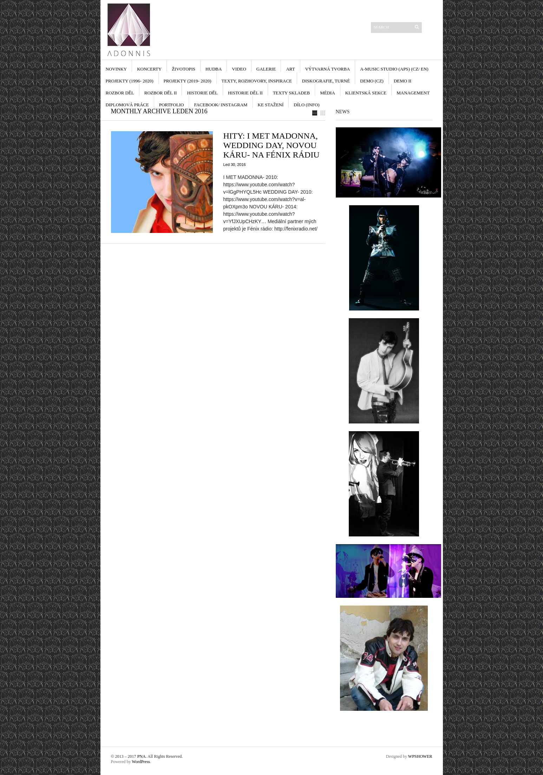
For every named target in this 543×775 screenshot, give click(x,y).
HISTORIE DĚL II (245, 92)
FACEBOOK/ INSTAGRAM (220, 104)
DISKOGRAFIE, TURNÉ (326, 80)
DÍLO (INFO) (306, 104)
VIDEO (239, 69)
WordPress (141, 761)
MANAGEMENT (413, 92)
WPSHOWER (420, 756)
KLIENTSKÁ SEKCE (365, 92)
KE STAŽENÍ (271, 104)
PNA (141, 756)
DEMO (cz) (372, 80)
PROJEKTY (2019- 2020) (187, 80)
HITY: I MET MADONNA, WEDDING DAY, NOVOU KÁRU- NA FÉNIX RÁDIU (271, 145)
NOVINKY (116, 69)
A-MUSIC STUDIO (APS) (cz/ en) (394, 69)
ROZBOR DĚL (120, 92)
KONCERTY (149, 69)
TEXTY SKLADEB (291, 92)
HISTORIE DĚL (202, 92)
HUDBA (213, 69)
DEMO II (402, 80)
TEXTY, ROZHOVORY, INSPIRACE (257, 80)
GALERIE (266, 69)
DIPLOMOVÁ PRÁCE (127, 104)
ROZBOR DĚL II (160, 92)
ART (290, 69)
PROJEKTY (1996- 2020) (129, 80)
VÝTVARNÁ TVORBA (327, 69)
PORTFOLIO (171, 104)
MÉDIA (327, 92)
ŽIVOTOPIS (183, 69)
